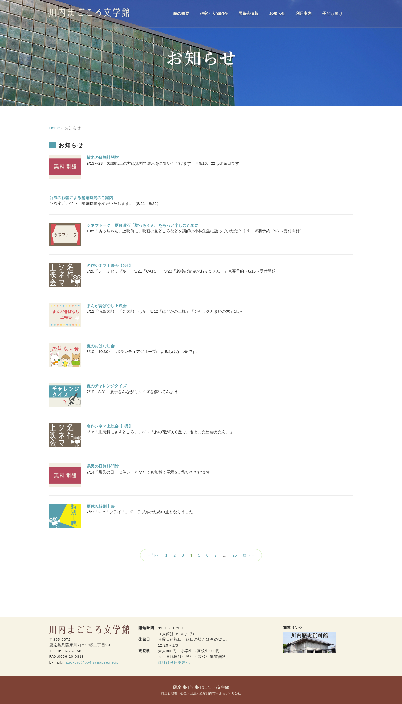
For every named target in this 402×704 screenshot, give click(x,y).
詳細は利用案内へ (174, 663)
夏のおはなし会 (101, 346)
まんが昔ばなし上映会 (107, 305)
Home (54, 128)
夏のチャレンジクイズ (107, 386)
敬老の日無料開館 (103, 157)
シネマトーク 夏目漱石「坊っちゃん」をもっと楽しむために (142, 225)
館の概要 (181, 13)
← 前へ (153, 555)
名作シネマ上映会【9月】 (110, 265)
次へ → (249, 555)
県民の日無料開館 (103, 466)
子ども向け (332, 13)
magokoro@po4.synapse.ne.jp (90, 662)
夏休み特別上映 (101, 506)
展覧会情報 (248, 13)
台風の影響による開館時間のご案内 (81, 197)
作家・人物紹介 (214, 13)
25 (235, 555)
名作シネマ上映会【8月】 (110, 426)
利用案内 (304, 13)
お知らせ (277, 13)
